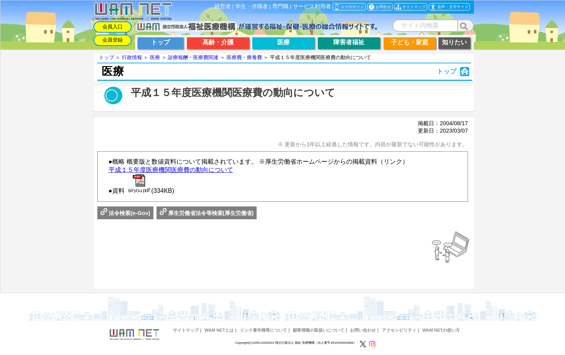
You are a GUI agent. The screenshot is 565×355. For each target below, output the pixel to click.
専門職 (280, 6)
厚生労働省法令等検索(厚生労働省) (207, 213)
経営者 (223, 6)
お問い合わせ (363, 330)
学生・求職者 (251, 6)
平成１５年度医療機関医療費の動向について (171, 169)
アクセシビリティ (399, 330)
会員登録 (112, 40)
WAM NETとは (219, 330)
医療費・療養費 (244, 57)
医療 (155, 57)
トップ (106, 57)
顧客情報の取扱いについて (318, 330)
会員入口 (112, 27)
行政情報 (132, 57)
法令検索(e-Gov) (125, 213)
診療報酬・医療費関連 (193, 57)
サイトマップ (186, 330)
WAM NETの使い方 (441, 330)
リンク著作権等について (263, 330)
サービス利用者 (312, 6)
